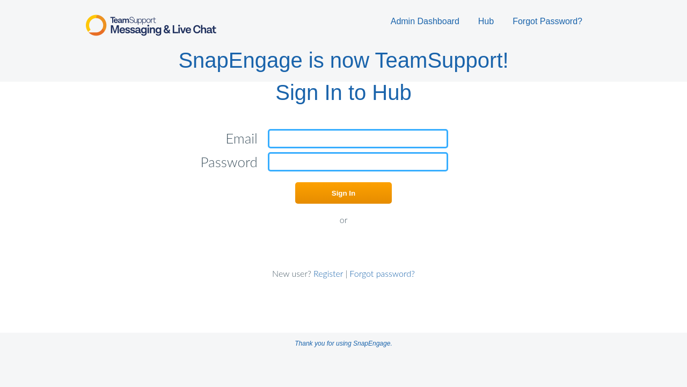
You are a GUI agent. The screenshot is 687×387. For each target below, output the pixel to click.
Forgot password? (382, 273)
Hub (486, 21)
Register (328, 273)
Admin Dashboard (425, 21)
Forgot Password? (547, 21)
